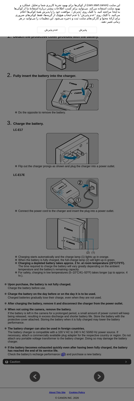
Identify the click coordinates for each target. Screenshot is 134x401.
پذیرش (76, 11)
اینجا (114, 11)
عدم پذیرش (88, 15)
